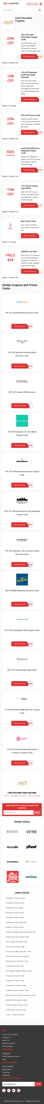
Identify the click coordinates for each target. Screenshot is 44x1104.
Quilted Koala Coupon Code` (17, 990)
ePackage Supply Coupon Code (19, 971)
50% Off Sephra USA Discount (22, 392)
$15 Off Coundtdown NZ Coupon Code (22, 630)
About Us (5, 1040)
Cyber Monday (7, 1066)
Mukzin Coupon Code (15, 927)
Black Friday (32, 4)
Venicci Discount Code (15, 946)
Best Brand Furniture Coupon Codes (21, 995)
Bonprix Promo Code (15, 912)
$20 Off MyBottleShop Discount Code (22, 590)
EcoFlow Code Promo (15, 903)
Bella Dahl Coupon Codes (16, 1000)
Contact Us (6, 1037)
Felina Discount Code (15, 966)
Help (4, 1030)
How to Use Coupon (10, 1034)
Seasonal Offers (9, 1062)
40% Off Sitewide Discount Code (22, 670)
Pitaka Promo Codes (14, 907)
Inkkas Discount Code (15, 980)
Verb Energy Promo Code (17, 1005)
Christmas (6, 1072)
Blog (4, 1059)
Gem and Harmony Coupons (18, 956)
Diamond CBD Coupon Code (17, 937)
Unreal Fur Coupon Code (16, 985)
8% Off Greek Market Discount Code (22, 313)
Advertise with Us (8, 1043)
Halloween (6, 1075)
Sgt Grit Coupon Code (15, 975)
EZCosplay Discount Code (16, 941)
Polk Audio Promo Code (16, 1009)
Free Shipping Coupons (11, 1056)
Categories (6, 1053)
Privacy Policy (7, 1046)
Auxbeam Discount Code (16, 922)
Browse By (7, 1049)
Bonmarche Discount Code (17, 961)
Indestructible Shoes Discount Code (21, 932)
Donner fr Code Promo (15, 898)
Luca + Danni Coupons (15, 1014)
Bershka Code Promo (15, 917)
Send (37, 812)
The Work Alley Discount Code (18, 951)
